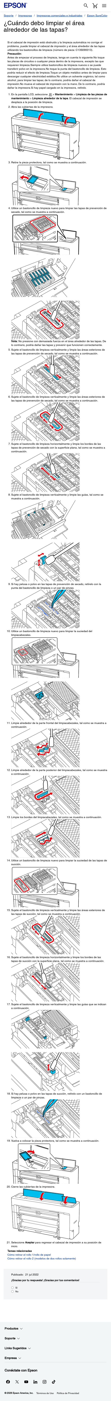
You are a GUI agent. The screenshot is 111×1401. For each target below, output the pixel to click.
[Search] (86, 6)
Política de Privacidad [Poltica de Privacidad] (68, 1393)
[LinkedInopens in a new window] (35, 1381)
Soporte (8, 15)
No (16, 1291)
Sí (16, 1287)
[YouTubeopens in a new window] (26, 1381)
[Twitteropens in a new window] (17, 1381)
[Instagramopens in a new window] (44, 1381)
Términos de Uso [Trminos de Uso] (45, 1393)
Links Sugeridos (18, 1348)
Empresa (13, 1358)
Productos (14, 1329)
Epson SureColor (97, 15)
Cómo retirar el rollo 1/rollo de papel (29, 1254)
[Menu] (104, 6)
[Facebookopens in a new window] (8, 1381)
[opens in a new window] (53, 1381)
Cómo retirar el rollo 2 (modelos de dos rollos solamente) (41, 1258)
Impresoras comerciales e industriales (59, 15)
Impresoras (25, 15)
